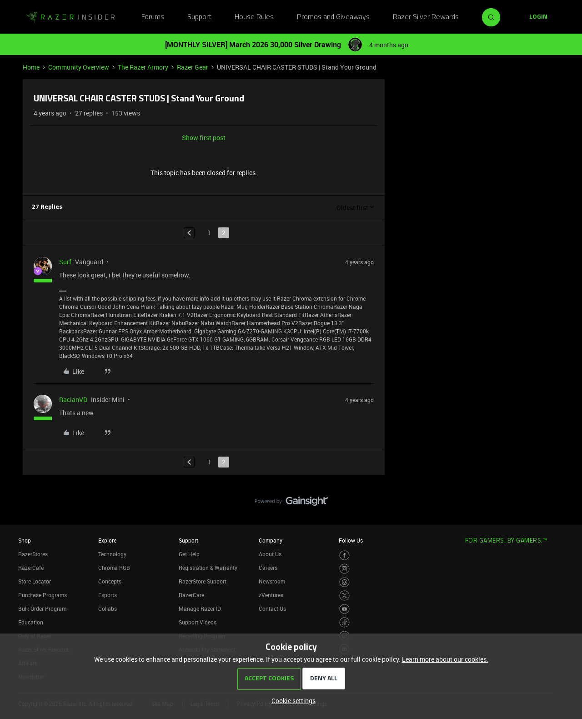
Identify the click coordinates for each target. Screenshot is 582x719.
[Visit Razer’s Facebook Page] (344, 555)
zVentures (271, 594)
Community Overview (78, 67)
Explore (107, 540)
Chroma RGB (114, 567)
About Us (270, 554)
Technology (112, 554)
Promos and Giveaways (333, 17)
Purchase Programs (42, 594)
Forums (152, 17)
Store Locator (34, 581)
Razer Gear (192, 67)
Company (270, 540)
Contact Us (272, 608)
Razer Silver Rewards (426, 17)
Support (199, 17)
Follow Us (351, 540)
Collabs (107, 608)
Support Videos (197, 622)
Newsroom (272, 581)
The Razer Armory (143, 67)
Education (30, 622)
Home (31, 67)
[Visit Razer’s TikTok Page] (344, 622)
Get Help (189, 554)
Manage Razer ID (200, 608)
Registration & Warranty (208, 567)
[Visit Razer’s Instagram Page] (344, 568)
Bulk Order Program (42, 608)
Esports (107, 594)
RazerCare (191, 594)
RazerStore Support (202, 581)
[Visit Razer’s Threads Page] (344, 582)
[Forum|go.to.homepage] (70, 17)
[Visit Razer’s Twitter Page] (344, 595)
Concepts (109, 581)
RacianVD (73, 399)
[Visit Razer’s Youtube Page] (344, 609)
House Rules (254, 17)
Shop (24, 540)
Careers (268, 567)
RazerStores (33, 554)
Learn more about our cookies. (445, 659)
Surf (65, 261)
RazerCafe (31, 567)
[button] (538, 17)
